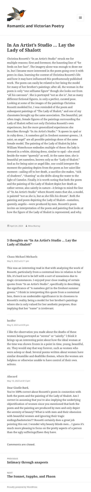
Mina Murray (34, 225)
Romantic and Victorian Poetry (35, 25)
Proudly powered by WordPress (22, 487)
